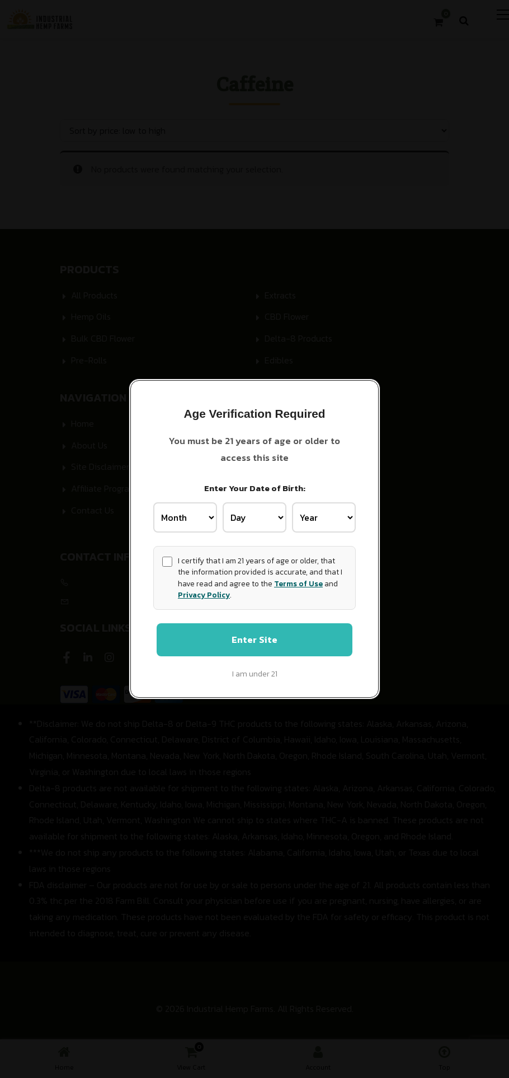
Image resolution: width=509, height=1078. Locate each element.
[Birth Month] (185, 517)
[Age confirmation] (167, 561)
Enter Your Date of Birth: (254, 486)
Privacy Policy (204, 594)
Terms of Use (298, 583)
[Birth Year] (324, 517)
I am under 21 (254, 675)
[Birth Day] (254, 517)
